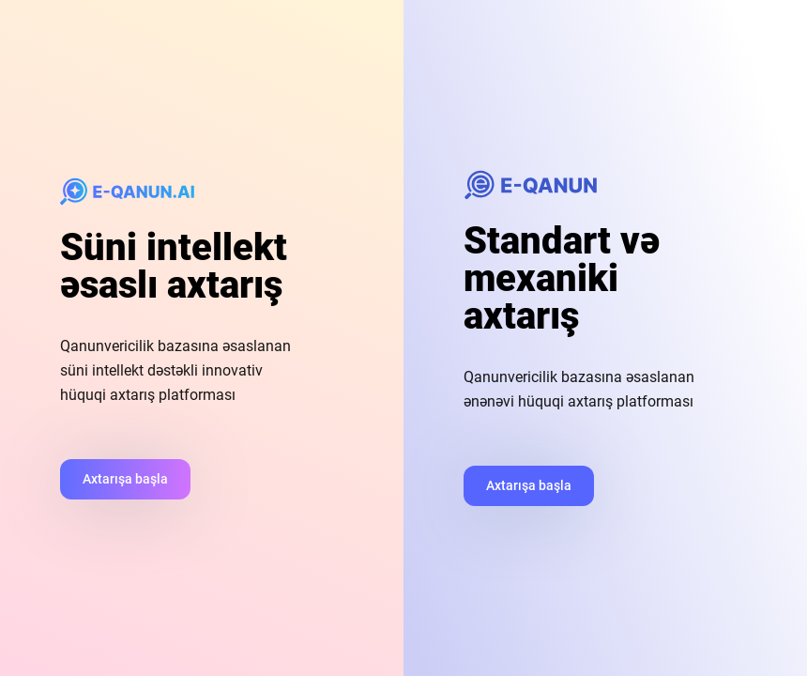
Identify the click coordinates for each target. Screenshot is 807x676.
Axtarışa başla (125, 478)
